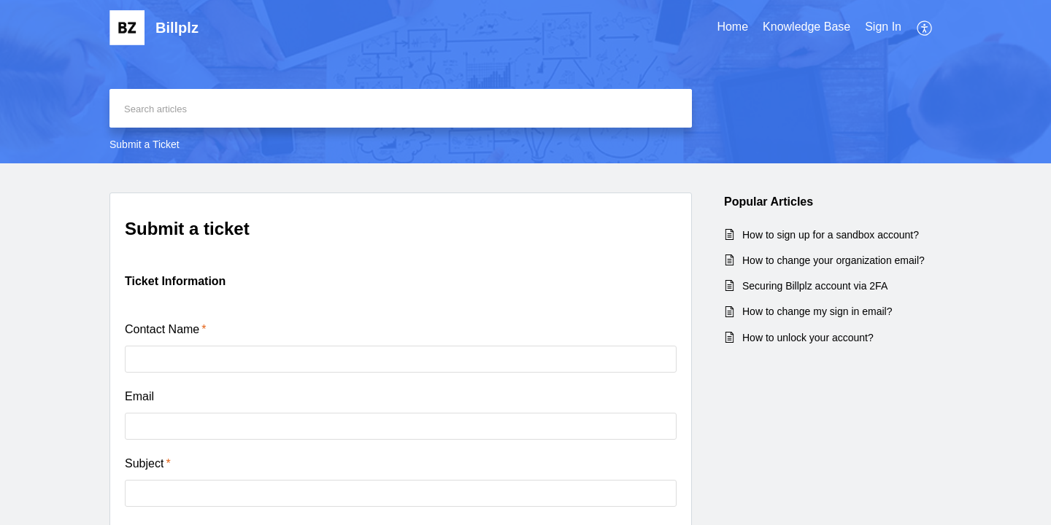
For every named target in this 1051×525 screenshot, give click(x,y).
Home (732, 26)
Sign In (883, 26)
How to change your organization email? (833, 260)
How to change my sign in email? (817, 311)
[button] (925, 27)
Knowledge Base (806, 26)
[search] (400, 108)
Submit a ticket (187, 228)
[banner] (525, 81)
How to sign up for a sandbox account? (830, 235)
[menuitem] (732, 27)
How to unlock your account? (808, 337)
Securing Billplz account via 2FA (815, 286)
